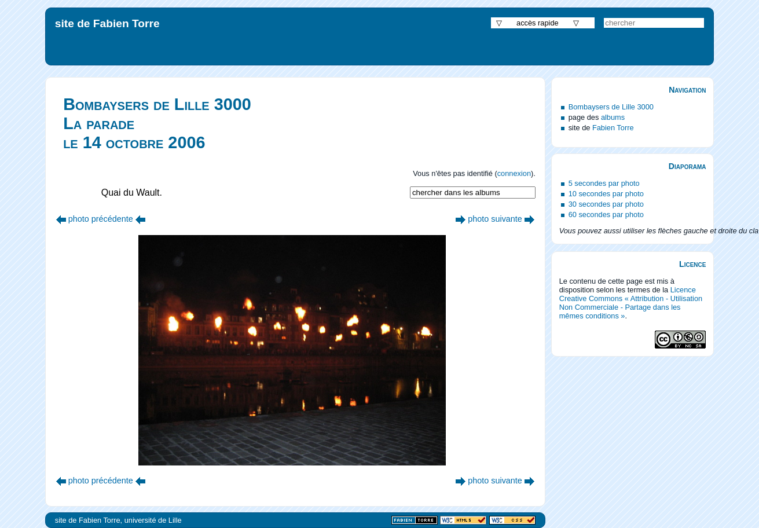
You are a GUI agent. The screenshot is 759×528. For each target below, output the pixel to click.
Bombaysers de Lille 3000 (611, 106)
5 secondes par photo (604, 183)
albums (613, 117)
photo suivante (495, 218)
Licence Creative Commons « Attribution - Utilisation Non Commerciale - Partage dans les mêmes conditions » (631, 302)
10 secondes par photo (606, 193)
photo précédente (100, 218)
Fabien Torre (613, 127)
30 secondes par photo (606, 204)
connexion (514, 173)
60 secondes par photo (606, 214)
